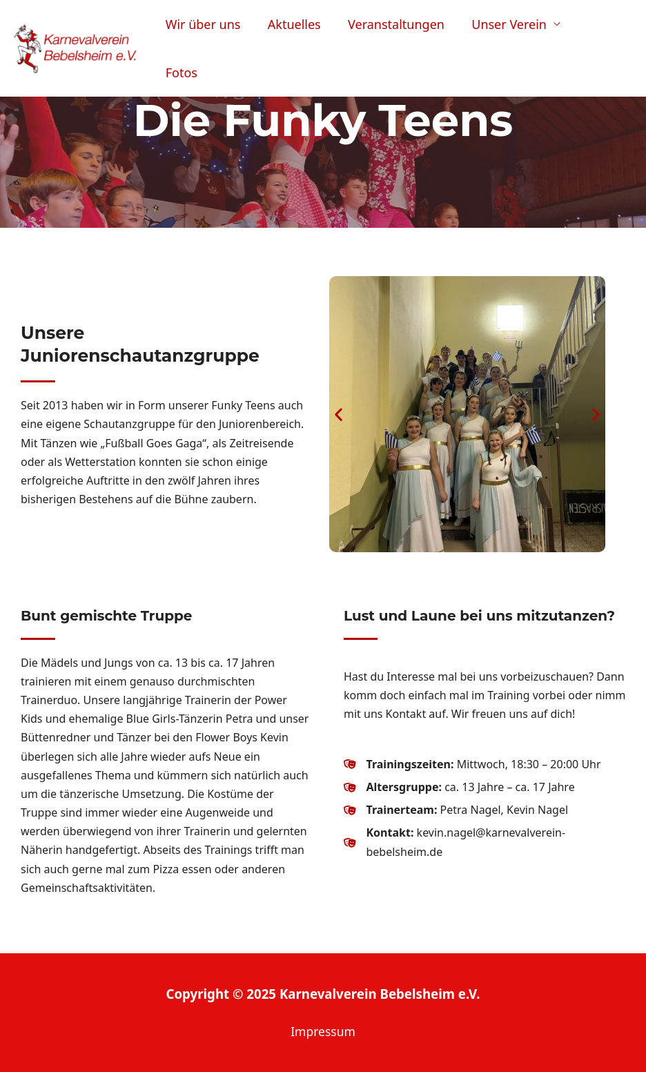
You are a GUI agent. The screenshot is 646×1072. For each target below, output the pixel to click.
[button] (338, 413)
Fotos (604, 36)
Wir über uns (212, 36)
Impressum (323, 1031)
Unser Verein (511, 36)
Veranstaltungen (401, 36)
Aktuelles (301, 36)
